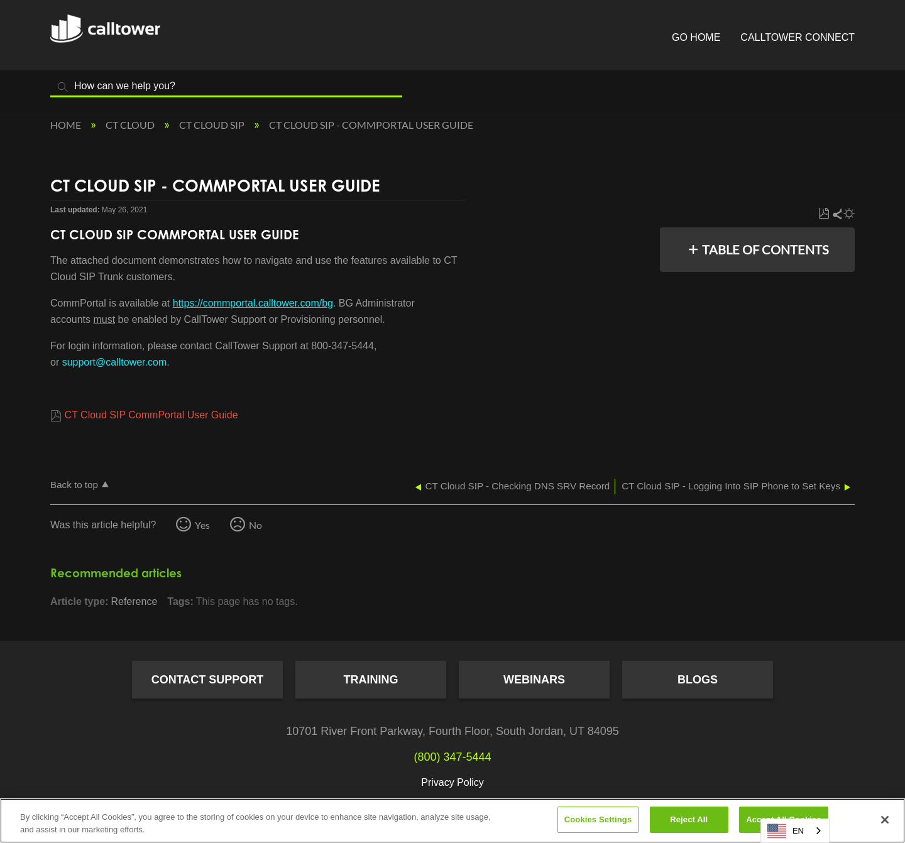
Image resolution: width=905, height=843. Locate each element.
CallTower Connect (797, 37)
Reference (134, 601)
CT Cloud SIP (212, 125)
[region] (452, 820)
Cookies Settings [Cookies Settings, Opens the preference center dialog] (598, 819)
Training (371, 679)
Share (836, 214)
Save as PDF (823, 214)
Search (62, 87)
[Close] (885, 820)
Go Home (696, 37)
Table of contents (765, 249)
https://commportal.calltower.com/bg (253, 303)
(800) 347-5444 (452, 757)
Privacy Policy (452, 782)
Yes (202, 525)
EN (785, 831)
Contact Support (207, 679)
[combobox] (795, 831)
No (255, 525)
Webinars (534, 679)
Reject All (689, 819)
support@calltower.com (114, 362)
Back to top (74, 484)
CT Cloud (131, 125)
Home (66, 125)
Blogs (697, 679)
